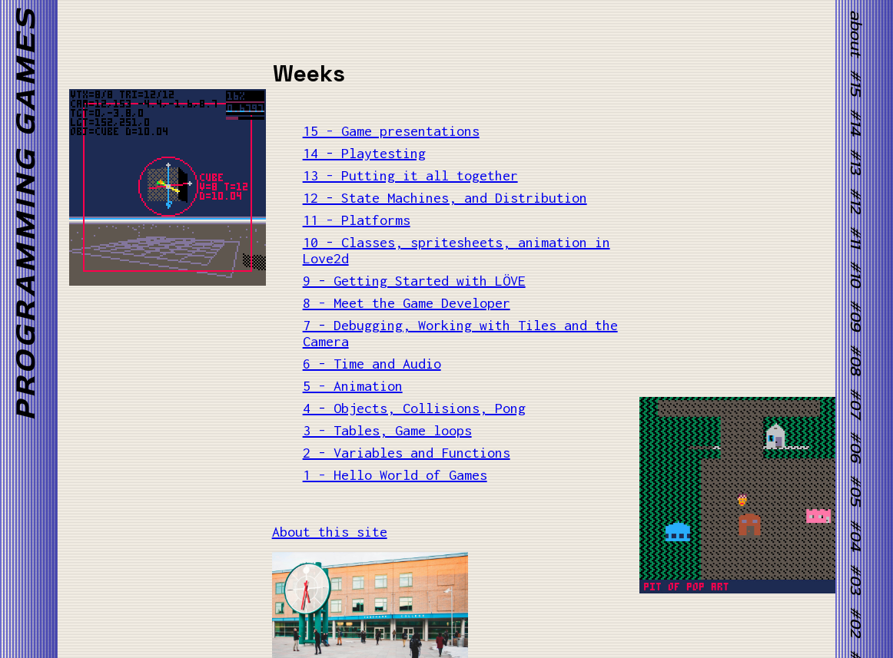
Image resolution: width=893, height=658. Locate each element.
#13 (855, 162)
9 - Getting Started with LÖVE (414, 281)
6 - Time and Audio (372, 363)
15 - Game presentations (391, 131)
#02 (855, 622)
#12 (855, 200)
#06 (855, 446)
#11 (855, 237)
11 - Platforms (356, 220)
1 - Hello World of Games (395, 475)
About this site (329, 532)
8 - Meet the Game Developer (406, 303)
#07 (855, 403)
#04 (855, 535)
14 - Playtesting (364, 153)
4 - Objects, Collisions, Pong (414, 408)
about (855, 33)
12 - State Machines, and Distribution (445, 198)
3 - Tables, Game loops (387, 430)
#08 (855, 359)
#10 (855, 273)
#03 (855, 579)
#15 (855, 82)
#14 (855, 122)
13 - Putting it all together (410, 175)
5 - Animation (353, 386)
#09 (855, 316)
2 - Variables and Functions (406, 453)
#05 (855, 491)
